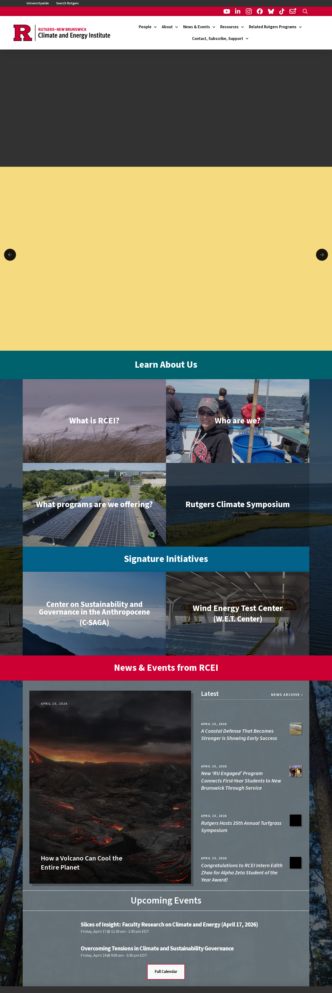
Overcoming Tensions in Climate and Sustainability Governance (157, 948)
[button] (305, 11)
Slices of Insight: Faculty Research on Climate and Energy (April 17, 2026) (169, 924)
